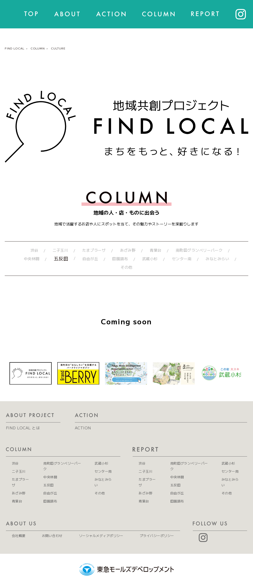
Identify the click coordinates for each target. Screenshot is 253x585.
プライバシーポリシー (157, 535)
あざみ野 (128, 250)
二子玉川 (60, 250)
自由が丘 (90, 258)
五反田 (61, 258)
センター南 (181, 258)
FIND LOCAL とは (23, 428)
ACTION (83, 428)
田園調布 (120, 258)
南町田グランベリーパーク (199, 250)
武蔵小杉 (150, 258)
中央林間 (32, 258)
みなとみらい (217, 258)
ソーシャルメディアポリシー (101, 535)
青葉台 (155, 250)
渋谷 (34, 250)
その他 (126, 267)
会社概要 (19, 535)
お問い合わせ (52, 535)
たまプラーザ (94, 250)
